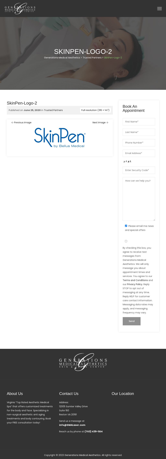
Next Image (101, 122)
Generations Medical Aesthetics (83, 455)
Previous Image (21, 122)
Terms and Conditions (135, 280)
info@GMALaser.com (72, 425)
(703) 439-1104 (94, 431)
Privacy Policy (134, 284)
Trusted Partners (53, 110)
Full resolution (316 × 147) (95, 110)
